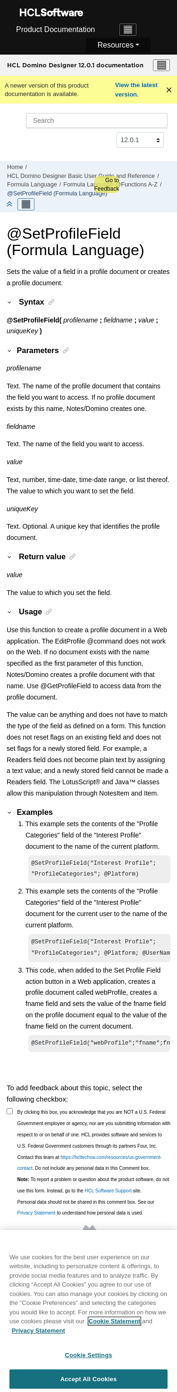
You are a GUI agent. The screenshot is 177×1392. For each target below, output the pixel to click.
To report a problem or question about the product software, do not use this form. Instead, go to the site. (93, 1190)
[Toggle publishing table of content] (25, 204)
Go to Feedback (106, 184)
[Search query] (97, 120)
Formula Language (32, 184)
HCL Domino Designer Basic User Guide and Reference (81, 176)
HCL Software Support (108, 1195)
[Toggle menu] (161, 65)
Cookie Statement (115, 1324)
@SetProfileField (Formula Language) (57, 193)
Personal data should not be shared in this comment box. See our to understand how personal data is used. (85, 1212)
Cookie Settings (88, 1358)
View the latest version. (136, 89)
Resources (115, 45)
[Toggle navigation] (127, 30)
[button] (10, 302)
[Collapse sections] (10, 204)
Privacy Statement (36, 1217)
